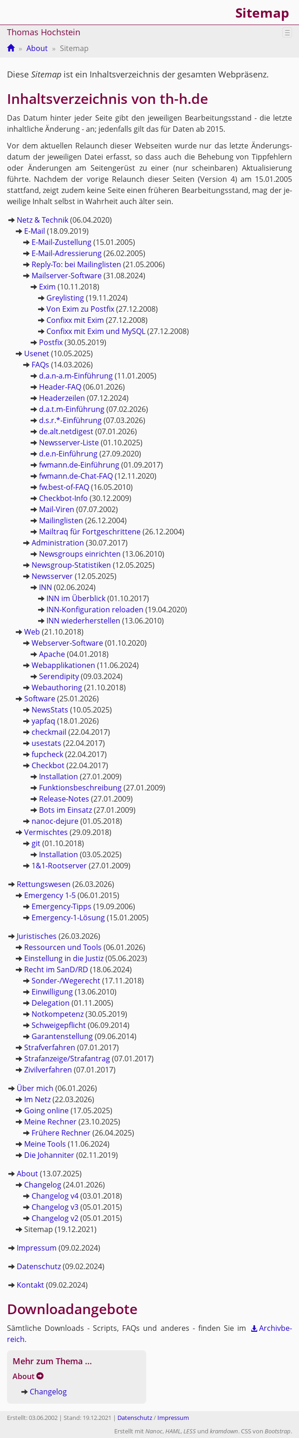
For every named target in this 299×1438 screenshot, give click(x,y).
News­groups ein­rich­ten (80, 554)
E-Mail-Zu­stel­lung (61, 242)
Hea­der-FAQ (60, 387)
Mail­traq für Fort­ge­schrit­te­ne (90, 531)
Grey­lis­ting (65, 298)
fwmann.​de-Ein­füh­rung (79, 465)
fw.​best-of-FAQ (64, 487)
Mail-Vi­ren (56, 509)
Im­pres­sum (37, 1248)
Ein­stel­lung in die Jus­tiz (64, 958)
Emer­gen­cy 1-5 (50, 895)
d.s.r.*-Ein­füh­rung (70, 420)
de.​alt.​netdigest (66, 431)
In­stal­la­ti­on (58, 776)
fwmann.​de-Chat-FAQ (76, 476)
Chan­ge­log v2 (55, 1218)
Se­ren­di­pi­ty (59, 676)
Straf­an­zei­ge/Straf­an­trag (67, 1058)
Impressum (173, 1418)
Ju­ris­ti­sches (37, 936)
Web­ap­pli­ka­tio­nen (63, 665)
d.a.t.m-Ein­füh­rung (71, 409)
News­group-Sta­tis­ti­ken (71, 565)
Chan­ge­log (42, 1185)
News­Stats (50, 710)
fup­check (47, 754)
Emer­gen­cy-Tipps (61, 906)
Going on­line (46, 1110)
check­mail (49, 732)
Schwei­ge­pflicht (59, 1025)
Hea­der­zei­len (62, 398)
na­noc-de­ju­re (55, 821)
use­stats (46, 743)
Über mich (35, 1088)
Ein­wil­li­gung (52, 992)
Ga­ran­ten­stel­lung (62, 1036)
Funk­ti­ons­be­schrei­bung (80, 788)
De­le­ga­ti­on (51, 1003)
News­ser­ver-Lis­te (69, 442)
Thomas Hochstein (43, 32)
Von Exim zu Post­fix (80, 309)
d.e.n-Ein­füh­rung (68, 454)
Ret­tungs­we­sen (44, 884)
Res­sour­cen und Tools (63, 947)
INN (45, 587)
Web (32, 632)
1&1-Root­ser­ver (59, 865)
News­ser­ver (52, 576)
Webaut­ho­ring (57, 687)
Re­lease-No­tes (64, 799)
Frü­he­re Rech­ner (61, 1133)
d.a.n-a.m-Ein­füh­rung (76, 376)
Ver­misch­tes (46, 832)
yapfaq (43, 721)
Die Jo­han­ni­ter (49, 1155)
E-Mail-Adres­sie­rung (67, 253)
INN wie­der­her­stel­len (83, 621)
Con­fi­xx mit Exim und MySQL (95, 331)
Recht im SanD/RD (56, 969)
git (36, 843)
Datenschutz (134, 1418)
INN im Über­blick (75, 598)
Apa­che (52, 654)
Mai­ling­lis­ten (61, 520)
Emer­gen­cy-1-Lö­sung (68, 917)
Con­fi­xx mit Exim (75, 320)
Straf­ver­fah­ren (49, 1047)
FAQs (40, 365)
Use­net (36, 353)
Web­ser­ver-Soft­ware (67, 643)
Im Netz (37, 1099)
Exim (47, 287)
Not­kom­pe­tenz (58, 1014)
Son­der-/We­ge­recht (66, 981)
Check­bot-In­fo (63, 498)
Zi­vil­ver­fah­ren (48, 1070)
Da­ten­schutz (39, 1266)
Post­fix (51, 342)
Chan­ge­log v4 (55, 1196)
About (37, 48)
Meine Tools (45, 1144)
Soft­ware (39, 698)
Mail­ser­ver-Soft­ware (67, 275)
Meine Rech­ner (50, 1122)
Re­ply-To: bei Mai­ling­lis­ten (76, 264)
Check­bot (48, 765)
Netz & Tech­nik (42, 220)
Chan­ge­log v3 (55, 1207)
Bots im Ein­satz (65, 810)
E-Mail (34, 231)
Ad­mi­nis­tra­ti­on (58, 543)
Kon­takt (30, 1285)
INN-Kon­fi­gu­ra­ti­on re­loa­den (94, 609)
